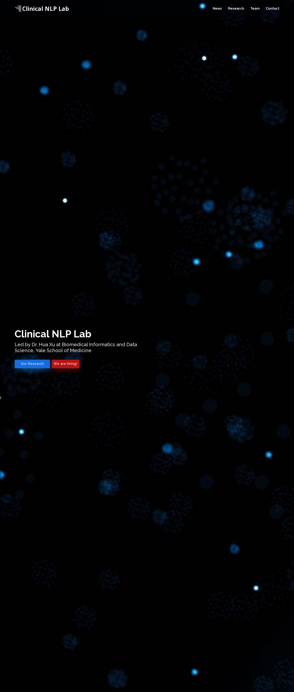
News (217, 8)
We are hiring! (65, 364)
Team (255, 8)
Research (236, 8)
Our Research (32, 364)
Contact (272, 8)
